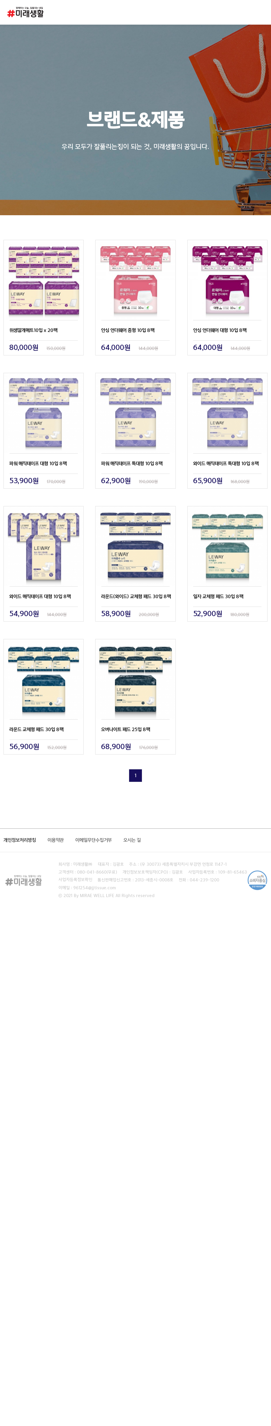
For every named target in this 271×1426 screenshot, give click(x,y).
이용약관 (55, 840)
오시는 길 (132, 840)
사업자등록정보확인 (75, 880)
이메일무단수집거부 (93, 840)
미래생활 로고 (26, 14)
